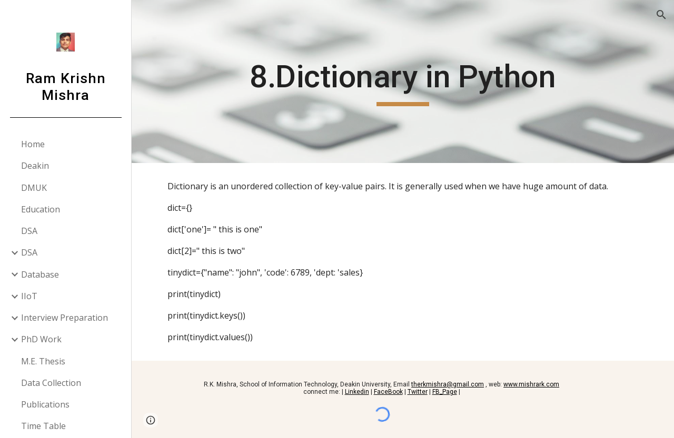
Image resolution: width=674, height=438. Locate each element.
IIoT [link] (29, 296)
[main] (402, 81)
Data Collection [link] (51, 383)
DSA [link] (29, 231)
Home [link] (33, 144)
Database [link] (40, 274)
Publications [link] (45, 404)
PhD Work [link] (41, 339)
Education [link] (40, 209)
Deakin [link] (35, 165)
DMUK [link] (34, 187)
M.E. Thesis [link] (43, 361)
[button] (661, 14)
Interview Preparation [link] (64, 317)
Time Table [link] (43, 426)
